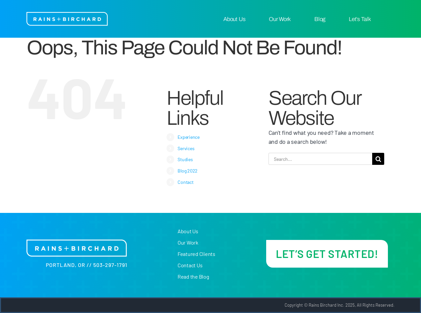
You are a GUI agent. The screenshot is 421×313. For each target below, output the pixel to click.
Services (186, 148)
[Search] (378, 159)
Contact (185, 182)
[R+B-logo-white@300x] (66, 15)
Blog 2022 (188, 171)
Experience (189, 137)
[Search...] (321, 159)
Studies (185, 159)
